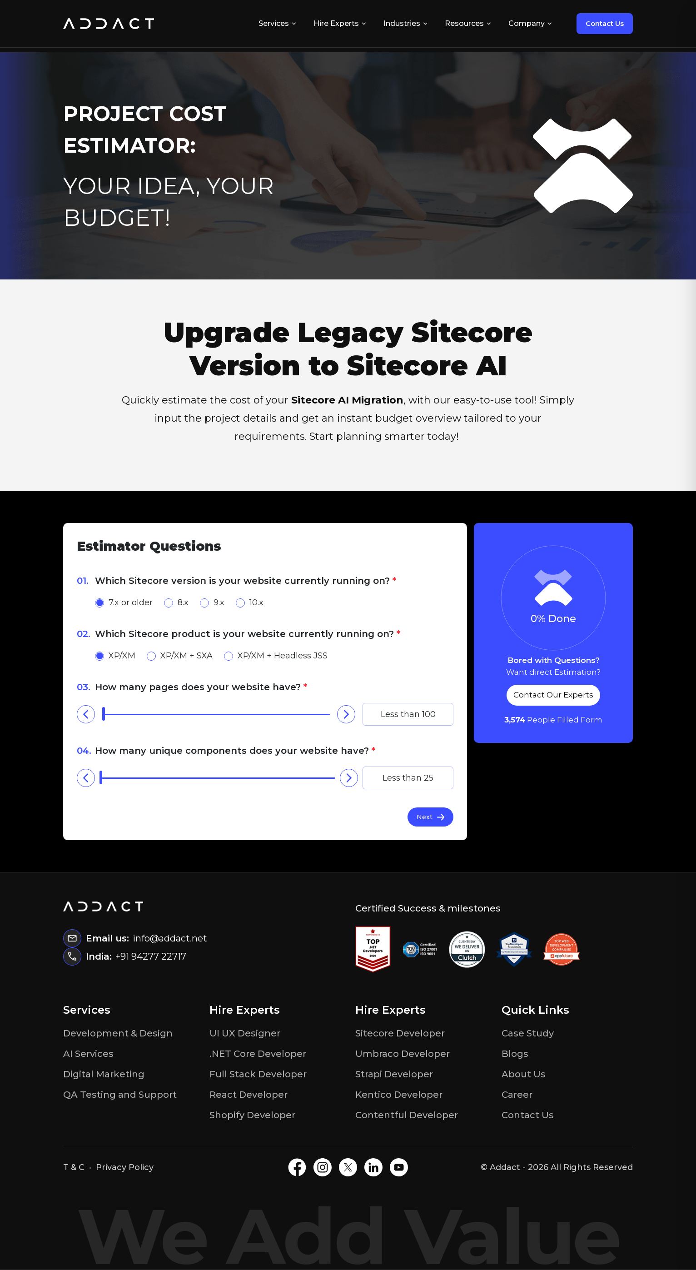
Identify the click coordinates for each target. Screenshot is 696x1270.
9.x (212, 603)
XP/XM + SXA (180, 656)
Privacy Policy (125, 1167)
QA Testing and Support (120, 1094)
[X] (348, 1167)
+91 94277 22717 (150, 956)
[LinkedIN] (373, 1167)
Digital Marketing (103, 1074)
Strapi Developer (394, 1074)
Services (278, 23)
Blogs (515, 1053)
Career (517, 1094)
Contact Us (605, 23)
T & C (74, 1167)
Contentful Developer (406, 1115)
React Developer (248, 1094)
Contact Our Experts (553, 694)
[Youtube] (399, 1167)
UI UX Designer (244, 1033)
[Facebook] (297, 1167)
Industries (405, 23)
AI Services (88, 1053)
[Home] (108, 24)
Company (530, 23)
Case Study (528, 1033)
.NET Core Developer (257, 1053)
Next (430, 817)
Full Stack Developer (258, 1074)
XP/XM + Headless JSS (276, 656)
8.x (176, 603)
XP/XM (115, 656)
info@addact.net (170, 938)
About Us (524, 1074)
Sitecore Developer (400, 1033)
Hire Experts (340, 23)
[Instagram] (322, 1167)
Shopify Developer (252, 1115)
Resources (468, 23)
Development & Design (118, 1033)
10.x (249, 603)
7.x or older (124, 603)
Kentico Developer (398, 1094)
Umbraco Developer (402, 1053)
